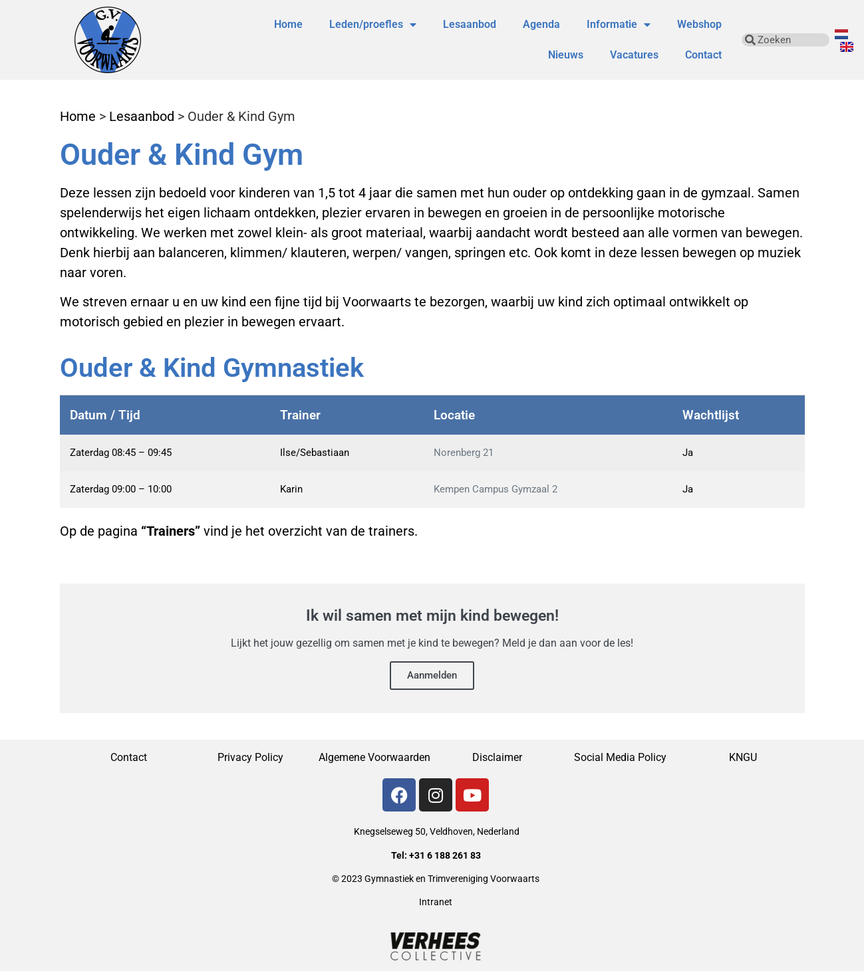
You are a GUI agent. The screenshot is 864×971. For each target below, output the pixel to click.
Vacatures (634, 55)
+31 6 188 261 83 (445, 855)
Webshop (699, 24)
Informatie (618, 25)
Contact (703, 55)
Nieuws (565, 55)
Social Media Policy (620, 757)
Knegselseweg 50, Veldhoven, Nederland (436, 831)
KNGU (743, 757)
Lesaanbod (469, 24)
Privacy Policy (251, 757)
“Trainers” (170, 531)
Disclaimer (497, 757)
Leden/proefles (372, 25)
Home (288, 24)
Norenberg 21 (464, 453)
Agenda (541, 24)
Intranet (435, 902)
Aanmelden (432, 675)
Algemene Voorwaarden (374, 757)
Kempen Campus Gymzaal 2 (495, 489)
